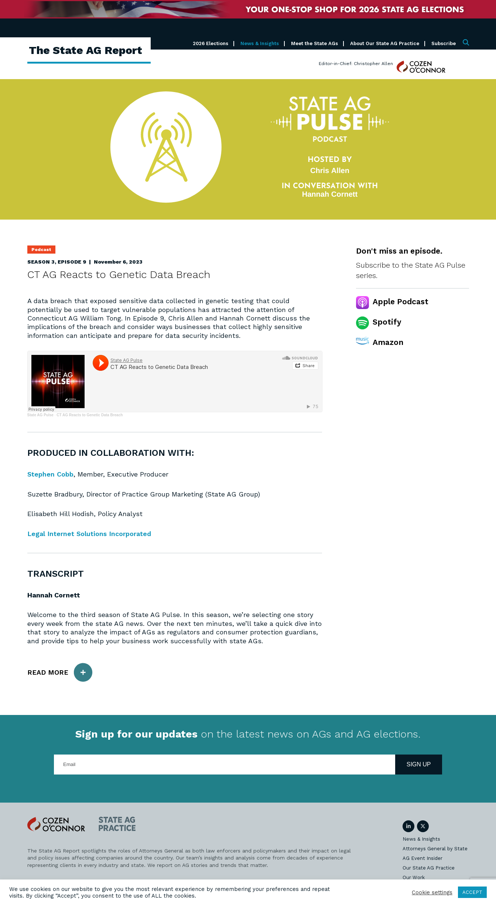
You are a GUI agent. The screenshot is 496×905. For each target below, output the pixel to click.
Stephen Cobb (50, 474)
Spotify (387, 321)
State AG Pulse (40, 415)
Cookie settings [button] (432, 892)
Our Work (414, 877)
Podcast (41, 249)
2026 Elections (210, 43)
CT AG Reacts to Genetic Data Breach (90, 415)
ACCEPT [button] (472, 892)
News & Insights (259, 43)
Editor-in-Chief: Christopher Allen (356, 63)
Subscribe (443, 43)
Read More (59, 672)
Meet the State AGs (314, 43)
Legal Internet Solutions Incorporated (89, 534)
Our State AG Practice (429, 868)
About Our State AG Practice (384, 43)
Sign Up (419, 764)
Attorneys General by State (435, 848)
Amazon (388, 342)
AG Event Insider (422, 858)
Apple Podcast (400, 301)
